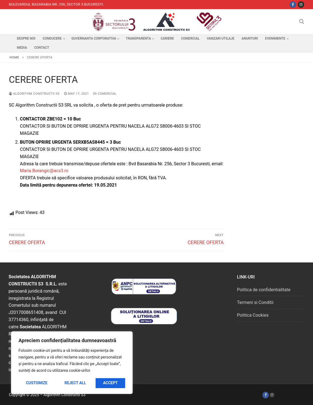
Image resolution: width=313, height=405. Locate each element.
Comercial (105, 94)
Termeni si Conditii (255, 302)
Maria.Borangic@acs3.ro (44, 170)
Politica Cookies (253, 315)
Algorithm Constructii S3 (34, 94)
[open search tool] (301, 21)
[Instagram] (301, 4)
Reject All (75, 383)
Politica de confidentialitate (263, 289)
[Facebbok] (293, 4)
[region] (72, 362)
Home (14, 57)
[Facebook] (265, 395)
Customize (37, 383)
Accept (110, 383)
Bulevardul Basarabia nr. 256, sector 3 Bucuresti (56, 4)
